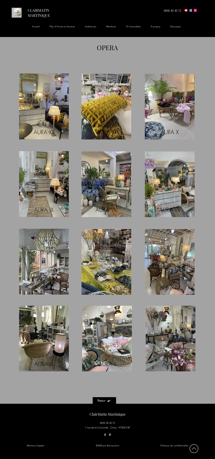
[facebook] (190, 10)
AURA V (106, 287)
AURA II (107, 364)
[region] (44, 105)
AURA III (43, 364)
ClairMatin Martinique (108, 414)
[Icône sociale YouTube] (186, 10)
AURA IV (169, 287)
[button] (62, 26)
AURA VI (44, 287)
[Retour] (104, 400)
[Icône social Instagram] (195, 10)
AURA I (170, 364)
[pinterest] (110, 434)
